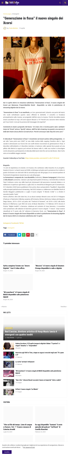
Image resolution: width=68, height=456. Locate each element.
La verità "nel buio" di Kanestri (24, 362)
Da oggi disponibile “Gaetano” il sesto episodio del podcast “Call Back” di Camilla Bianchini (48, 427)
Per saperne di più (29, 447)
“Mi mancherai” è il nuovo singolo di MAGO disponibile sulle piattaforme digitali (16, 294)
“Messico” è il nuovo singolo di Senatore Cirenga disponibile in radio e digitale (49, 267)
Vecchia (63, 306)
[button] (2, 3)
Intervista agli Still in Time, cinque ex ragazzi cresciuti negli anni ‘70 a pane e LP (39, 354)
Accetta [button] (6, 452)
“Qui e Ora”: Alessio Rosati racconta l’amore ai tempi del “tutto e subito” (38, 380)
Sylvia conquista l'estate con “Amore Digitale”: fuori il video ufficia (16, 267)
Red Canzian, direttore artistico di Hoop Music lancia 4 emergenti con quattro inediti (31, 333)
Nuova (4, 306)
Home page (7, 14)
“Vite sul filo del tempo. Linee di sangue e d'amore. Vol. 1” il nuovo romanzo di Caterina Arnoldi (17, 427)
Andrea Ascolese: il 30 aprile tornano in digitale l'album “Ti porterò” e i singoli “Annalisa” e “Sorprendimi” (37, 345)
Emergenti (15, 14)
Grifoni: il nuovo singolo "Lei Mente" (26, 389)
